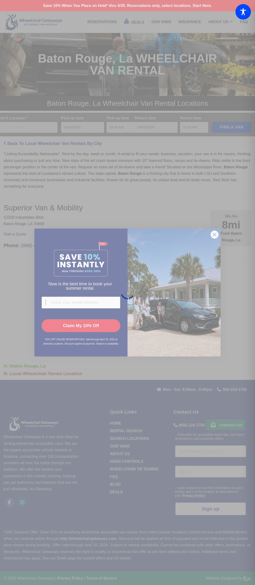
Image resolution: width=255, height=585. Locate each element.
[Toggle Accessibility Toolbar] (243, 12)
